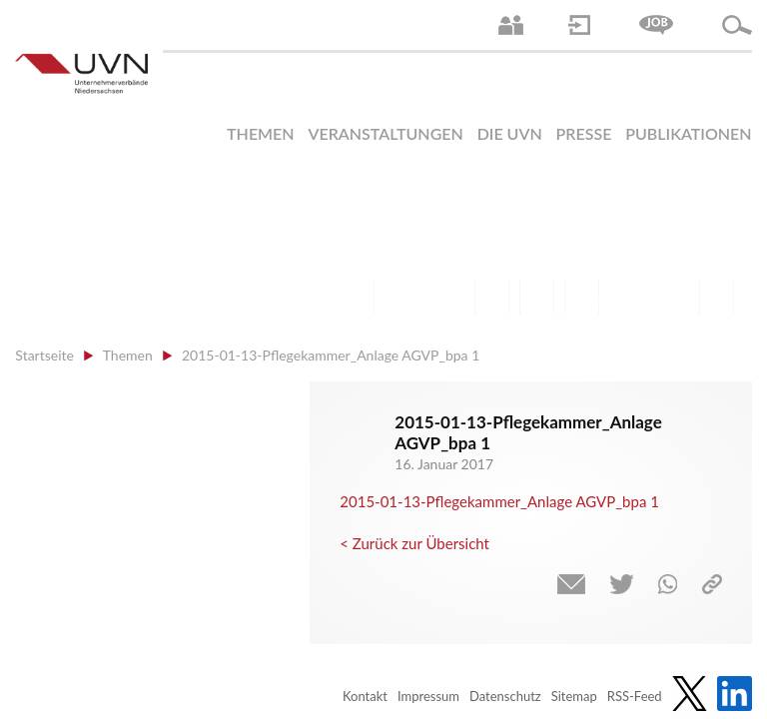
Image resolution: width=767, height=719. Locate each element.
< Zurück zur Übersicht (414, 543)
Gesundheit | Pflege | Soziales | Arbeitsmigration (716, 297)
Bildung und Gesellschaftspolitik (446, 297)
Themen (261, 133)
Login (579, 25)
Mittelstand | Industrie (536, 297)
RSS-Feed (634, 696)
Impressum (428, 696)
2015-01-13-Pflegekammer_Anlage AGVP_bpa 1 (499, 501)
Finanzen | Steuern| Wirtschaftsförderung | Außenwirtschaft (491, 297)
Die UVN (509, 133)
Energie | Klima (626, 297)
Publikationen (688, 133)
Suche (737, 25)
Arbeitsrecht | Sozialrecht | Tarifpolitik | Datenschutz (357, 297)
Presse (584, 133)
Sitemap (574, 696)
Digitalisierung (581, 297)
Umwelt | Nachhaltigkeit (671, 297)
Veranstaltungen (385, 133)
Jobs (656, 25)
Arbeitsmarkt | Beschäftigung (401, 297)
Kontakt (365, 696)
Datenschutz (505, 696)
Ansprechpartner (510, 25)
